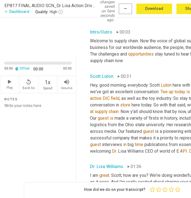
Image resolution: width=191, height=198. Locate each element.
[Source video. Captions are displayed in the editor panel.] (38, 37)
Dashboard (16, 11)
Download (154, 8)
